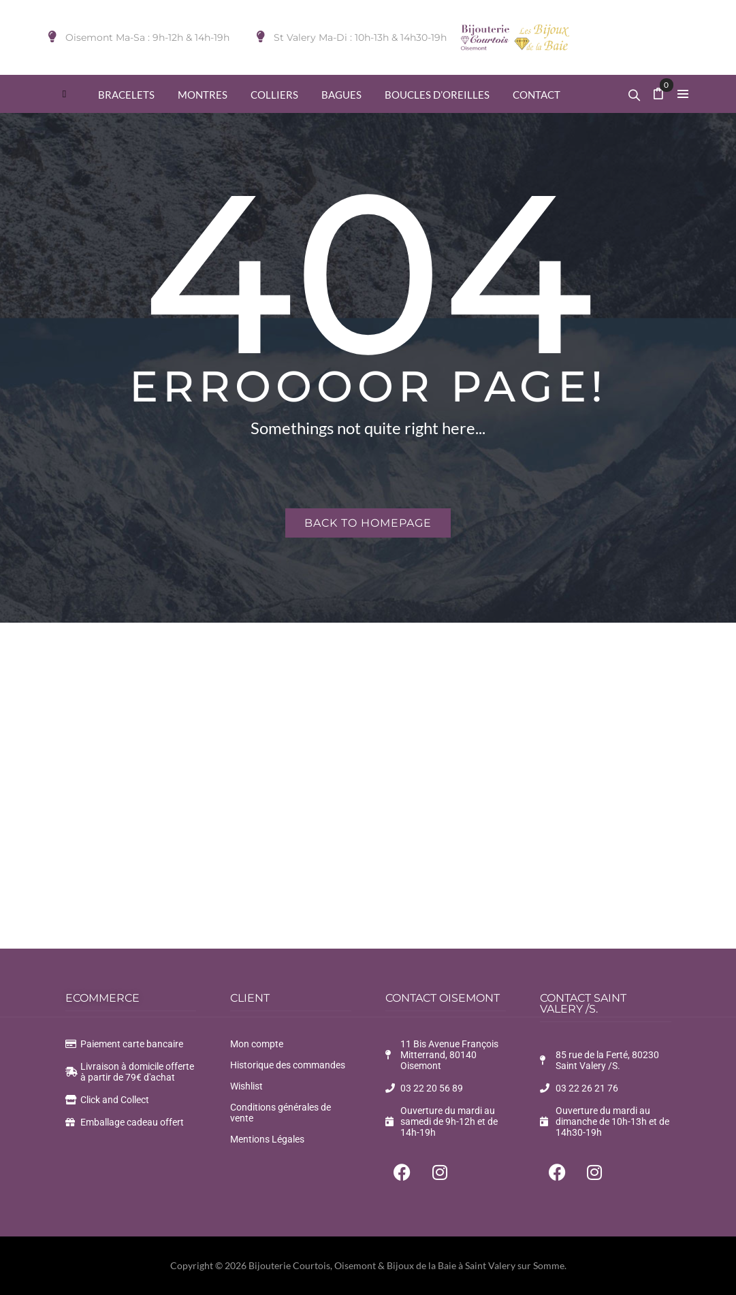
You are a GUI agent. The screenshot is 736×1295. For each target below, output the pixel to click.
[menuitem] (64, 93)
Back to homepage (368, 523)
